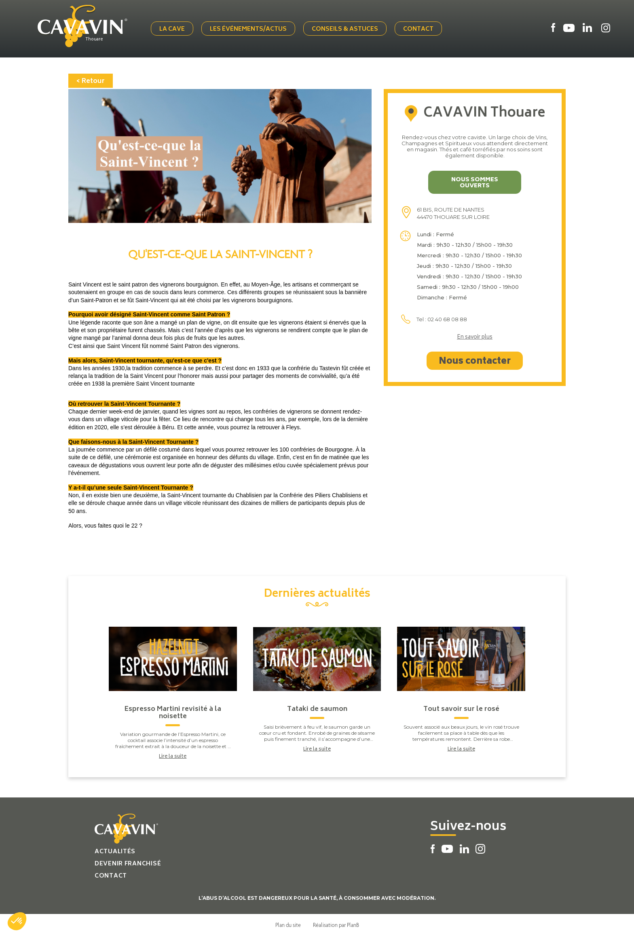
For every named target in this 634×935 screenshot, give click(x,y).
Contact (419, 29)
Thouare (96, 39)
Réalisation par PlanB (336, 924)
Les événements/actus (249, 29)
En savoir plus (474, 337)
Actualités (115, 851)
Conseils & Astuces (346, 29)
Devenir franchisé (128, 863)
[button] (17, 921)
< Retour (90, 80)
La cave (173, 29)
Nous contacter (475, 361)
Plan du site (288, 924)
